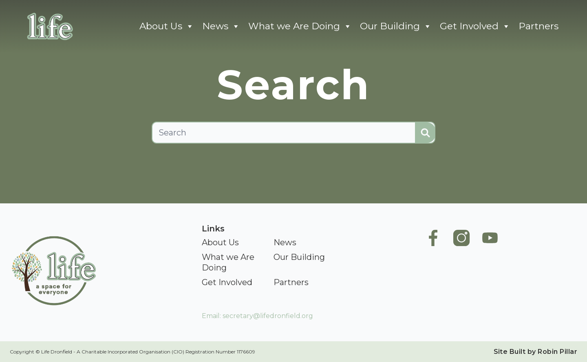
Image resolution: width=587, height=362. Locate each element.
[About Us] (220, 243)
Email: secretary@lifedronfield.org (257, 316)
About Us (166, 26)
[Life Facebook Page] (433, 267)
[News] (285, 243)
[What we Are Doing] (234, 262)
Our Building (396, 26)
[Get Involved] (227, 282)
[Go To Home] (48, 26)
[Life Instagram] (461, 267)
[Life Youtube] (490, 267)
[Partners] (291, 282)
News (221, 26)
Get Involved (475, 26)
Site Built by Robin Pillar (535, 351)
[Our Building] (299, 257)
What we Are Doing (300, 26)
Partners (538, 26)
